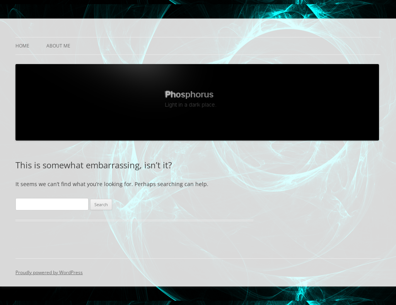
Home (22, 45)
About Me (58, 45)
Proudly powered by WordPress (49, 272)
